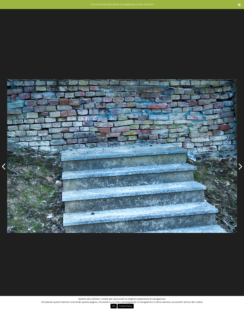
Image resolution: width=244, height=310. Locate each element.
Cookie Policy (125, 306)
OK (113, 306)
